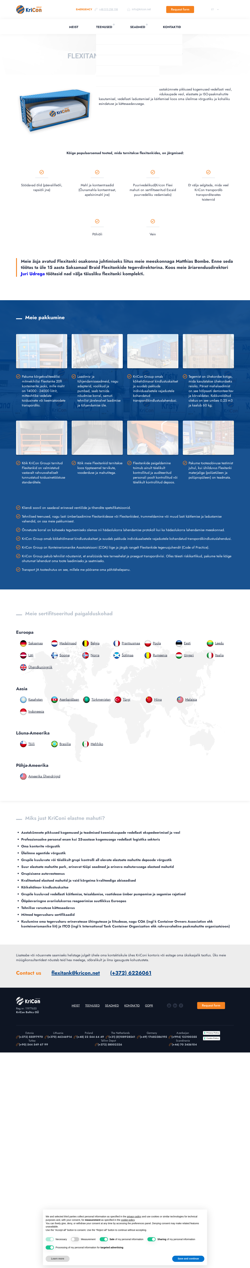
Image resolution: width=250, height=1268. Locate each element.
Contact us (28, 973)
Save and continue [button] (188, 1258)
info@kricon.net (141, 9)
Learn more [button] (57, 1258)
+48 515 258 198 (108, 9)
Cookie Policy (212, 1038)
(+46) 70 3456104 (184, 1044)
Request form (180, 9)
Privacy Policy (212, 1033)
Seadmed (137, 27)
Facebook (181, 1005)
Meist (73, 27)
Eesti (212, 9)
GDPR (149, 1005)
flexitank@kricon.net (75, 973)
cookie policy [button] (127, 1220)
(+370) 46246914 (60, 1037)
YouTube (169, 1005)
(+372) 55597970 (31, 1037)
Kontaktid (172, 27)
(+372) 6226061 (130, 973)
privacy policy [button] (134, 1216)
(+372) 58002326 (110, 1044)
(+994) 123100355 (184, 1037)
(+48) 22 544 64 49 (90, 1037)
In (175, 1005)
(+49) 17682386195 (153, 1037)
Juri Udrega (33, 273)
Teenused (104, 27)
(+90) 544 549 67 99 (33, 1044)
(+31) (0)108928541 (122, 1037)
